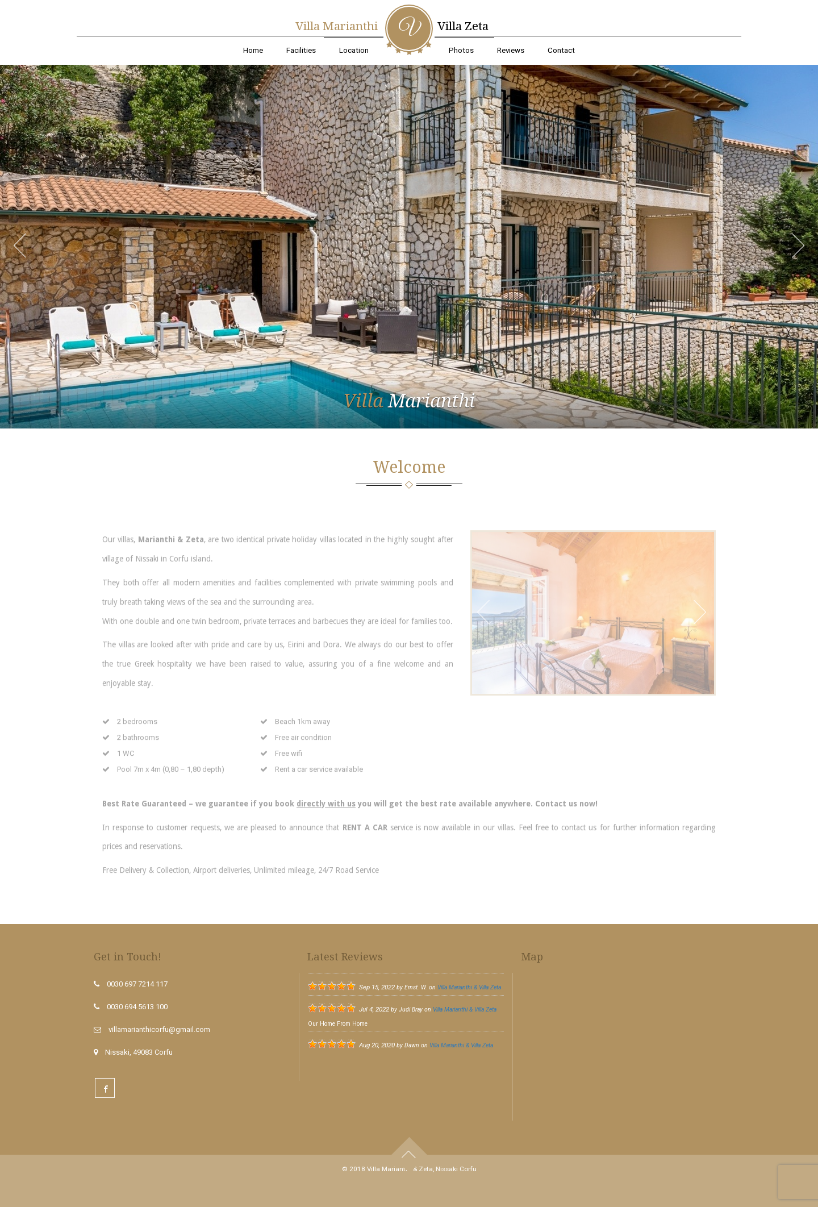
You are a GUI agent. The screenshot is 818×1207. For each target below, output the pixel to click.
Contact (561, 50)
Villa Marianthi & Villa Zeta (469, 987)
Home (253, 50)
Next (804, 253)
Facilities (301, 50)
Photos (461, 50)
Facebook (105, 1088)
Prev (25, 253)
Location (354, 50)
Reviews (510, 50)
